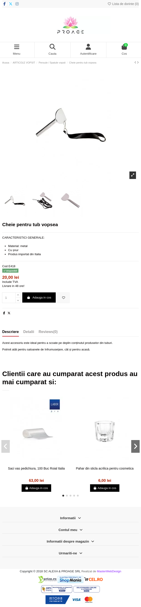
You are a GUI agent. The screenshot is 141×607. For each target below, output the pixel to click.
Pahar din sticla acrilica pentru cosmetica (105, 468)
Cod (5, 266)
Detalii (28, 332)
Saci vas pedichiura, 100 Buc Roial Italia (36, 468)
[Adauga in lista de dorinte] (63, 297)
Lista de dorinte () (123, 4)
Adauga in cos (39, 297)
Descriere (10, 332)
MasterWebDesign (109, 571)
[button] (63, 496)
